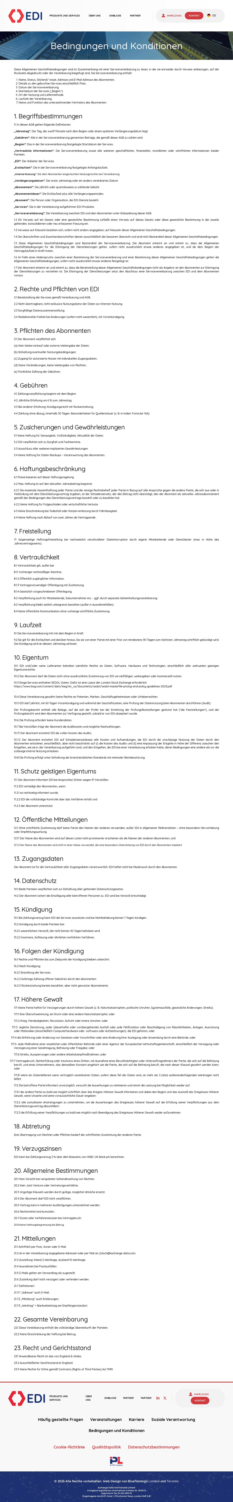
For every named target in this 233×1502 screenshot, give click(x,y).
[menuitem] (211, 15)
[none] (211, 15)
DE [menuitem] (214, 15)
